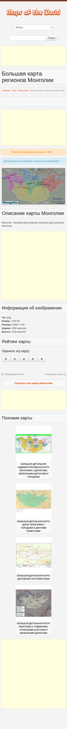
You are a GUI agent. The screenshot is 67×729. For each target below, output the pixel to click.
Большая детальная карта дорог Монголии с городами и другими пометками (33, 526)
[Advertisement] (33, 56)
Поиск (51, 37)
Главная (6, 90)
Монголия (23, 90)
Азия (14, 90)
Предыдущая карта (14, 374)
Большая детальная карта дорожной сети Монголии (33, 577)
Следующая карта (53, 374)
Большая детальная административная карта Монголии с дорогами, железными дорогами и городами (33, 470)
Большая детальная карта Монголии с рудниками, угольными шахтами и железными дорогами (33, 628)
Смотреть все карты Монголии (33, 383)
